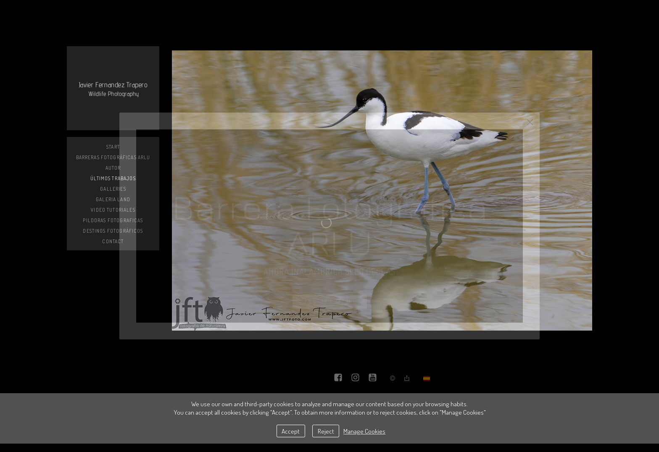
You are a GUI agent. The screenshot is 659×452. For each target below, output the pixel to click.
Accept (291, 431)
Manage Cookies (364, 431)
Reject (326, 431)
